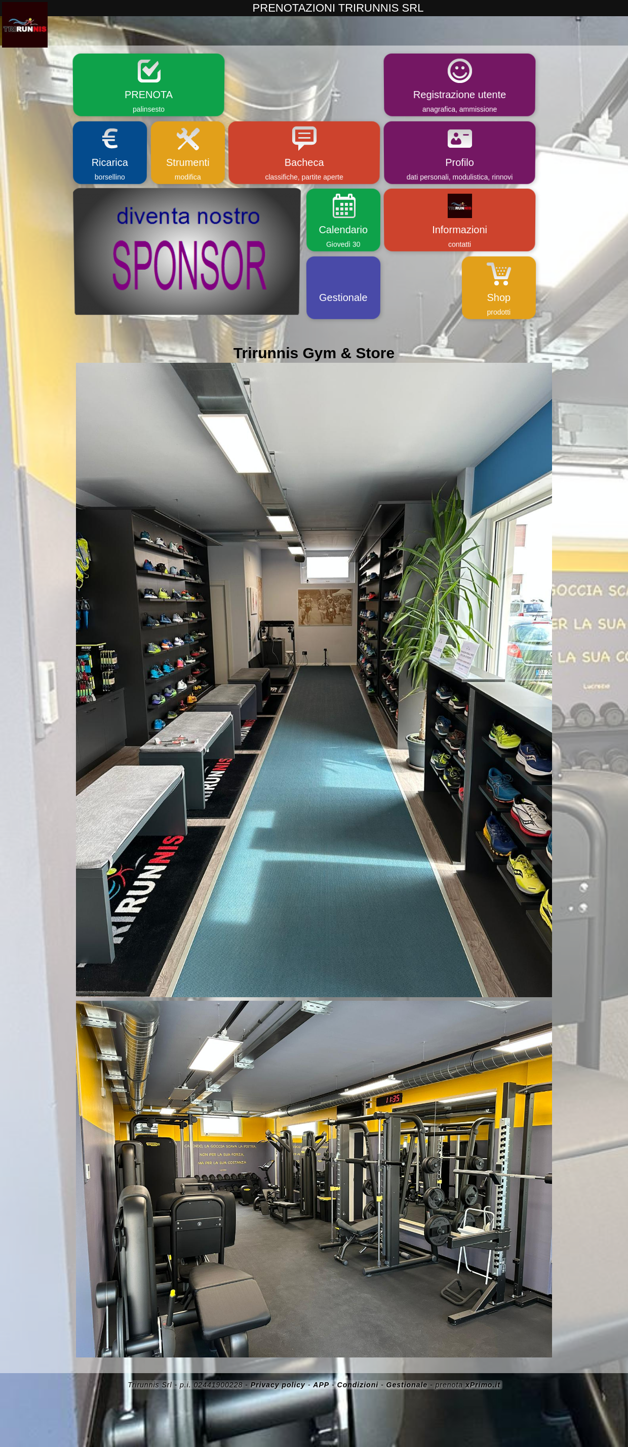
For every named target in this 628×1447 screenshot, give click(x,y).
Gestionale (407, 1385)
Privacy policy (278, 1385)
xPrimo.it (482, 1385)
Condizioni (358, 1385)
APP (321, 1385)
